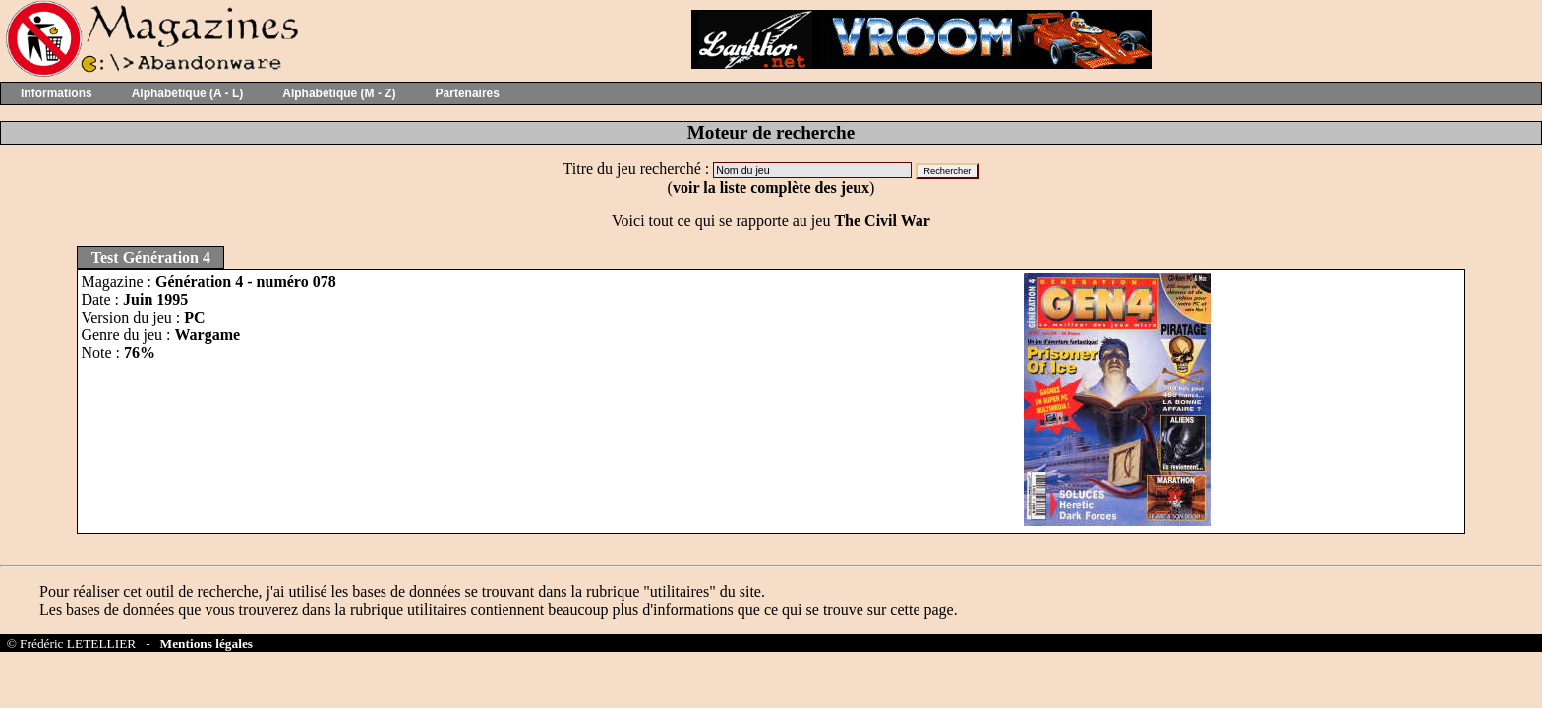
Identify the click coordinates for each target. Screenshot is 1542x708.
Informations (56, 93)
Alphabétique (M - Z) (338, 93)
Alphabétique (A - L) (188, 93)
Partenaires (468, 93)
